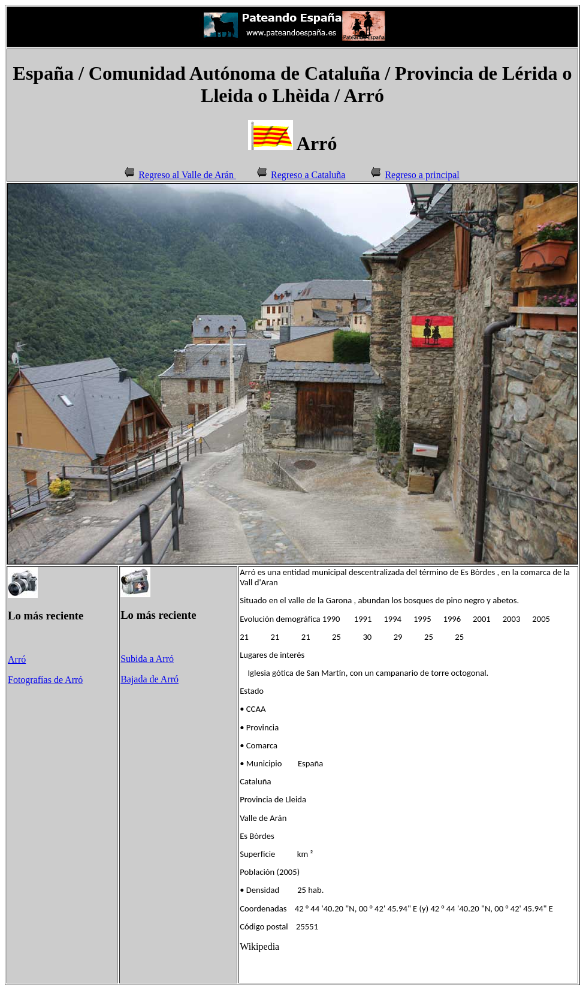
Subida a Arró (147, 659)
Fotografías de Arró (45, 680)
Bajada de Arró (149, 679)
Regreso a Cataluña (308, 175)
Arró (17, 659)
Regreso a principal (422, 175)
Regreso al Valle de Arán (178, 175)
